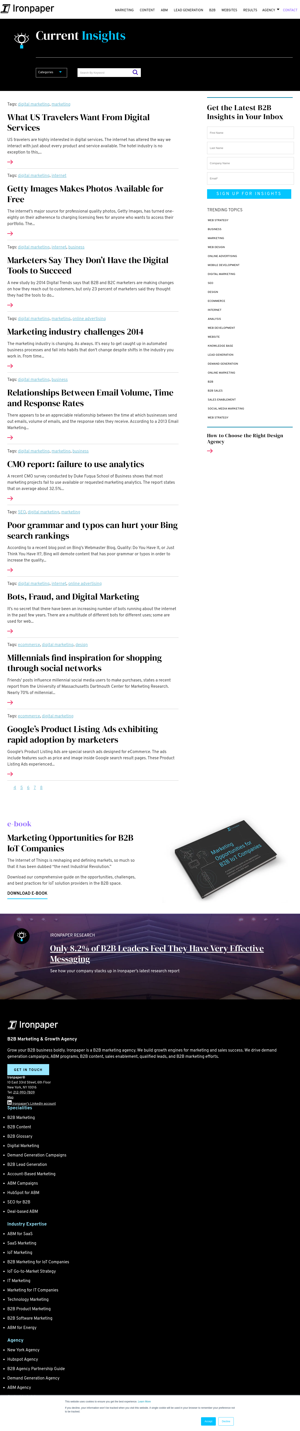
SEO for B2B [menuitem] (18, 1202)
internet (58, 176)
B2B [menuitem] (212, 10)
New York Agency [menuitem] (23, 1350)
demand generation (223, 364)
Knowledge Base (220, 346)
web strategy (218, 220)
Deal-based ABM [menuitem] (22, 1211)
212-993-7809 (24, 1093)
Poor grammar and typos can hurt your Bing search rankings (92, 530)
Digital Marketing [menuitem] (23, 1146)
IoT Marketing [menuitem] (19, 1253)
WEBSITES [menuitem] (229, 10)
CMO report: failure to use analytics (75, 464)
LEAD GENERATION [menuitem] (188, 10)
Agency (268, 10)
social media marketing (226, 409)
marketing (60, 104)
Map (10, 1098)
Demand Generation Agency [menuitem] (33, 1378)
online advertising (89, 319)
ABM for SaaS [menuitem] (20, 1234)
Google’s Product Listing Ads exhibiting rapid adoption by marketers (82, 734)
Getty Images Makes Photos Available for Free (85, 193)
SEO (22, 512)
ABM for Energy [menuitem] (21, 1328)
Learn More (144, 1401)
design (81, 645)
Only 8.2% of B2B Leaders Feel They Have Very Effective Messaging (157, 953)
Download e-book (27, 893)
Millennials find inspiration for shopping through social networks (84, 662)
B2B (210, 382)
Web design (216, 247)
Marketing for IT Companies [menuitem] (32, 1290)
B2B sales (215, 391)
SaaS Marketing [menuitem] (21, 1243)
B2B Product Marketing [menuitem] (29, 1309)
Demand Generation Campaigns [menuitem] (36, 1155)
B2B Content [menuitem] (19, 1127)
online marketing (221, 373)
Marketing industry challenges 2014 (75, 331)
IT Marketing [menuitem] (18, 1281)
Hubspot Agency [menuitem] (22, 1359)
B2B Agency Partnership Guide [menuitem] (36, 1369)
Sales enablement (222, 400)
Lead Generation (220, 355)
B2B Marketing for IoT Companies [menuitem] (38, 1262)
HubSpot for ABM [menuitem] (23, 1193)
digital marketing (34, 104)
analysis (214, 319)
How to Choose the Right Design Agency (245, 438)
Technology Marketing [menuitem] (28, 1300)
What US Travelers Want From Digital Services (78, 122)
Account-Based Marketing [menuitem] (31, 1174)
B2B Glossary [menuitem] (19, 1136)
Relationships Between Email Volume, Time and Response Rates (90, 397)
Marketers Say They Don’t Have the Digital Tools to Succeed (88, 265)
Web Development (221, 328)
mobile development (224, 265)
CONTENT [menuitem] (147, 10)
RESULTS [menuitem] (250, 10)
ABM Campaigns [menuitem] (22, 1183)
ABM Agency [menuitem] (19, 1388)
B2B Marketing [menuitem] (21, 1118)
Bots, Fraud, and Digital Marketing (73, 596)
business (76, 247)
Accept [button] (208, 1421)
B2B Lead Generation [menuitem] (27, 1165)
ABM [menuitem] (164, 10)
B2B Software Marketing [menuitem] (29, 1318)
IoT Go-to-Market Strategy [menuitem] (31, 1271)
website (214, 337)
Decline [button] (226, 1421)
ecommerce (29, 645)
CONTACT (290, 10)
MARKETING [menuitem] (124, 10)
